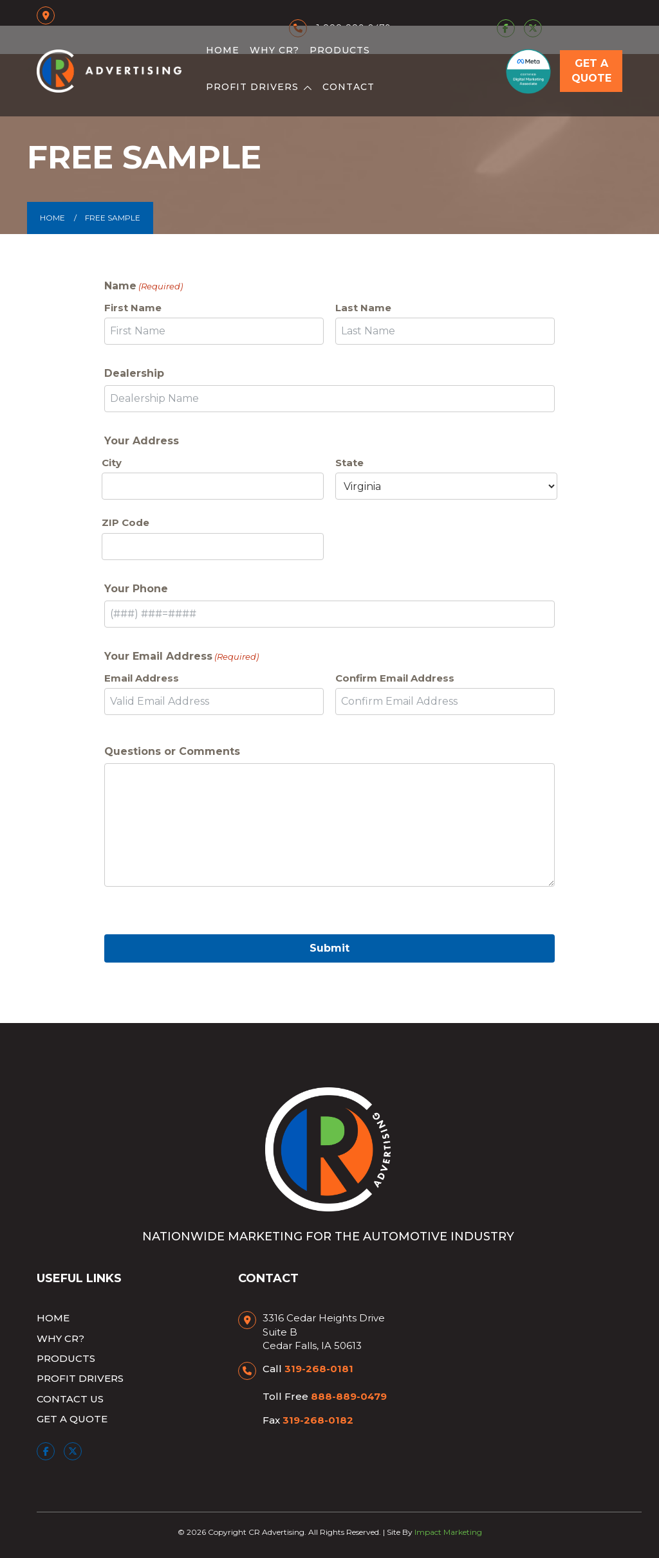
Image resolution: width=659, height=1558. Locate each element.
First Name (133, 308)
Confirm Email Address (394, 678)
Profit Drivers (252, 87)
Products (340, 50)
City (112, 463)
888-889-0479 (349, 1396)
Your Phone (136, 589)
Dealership (134, 373)
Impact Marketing (448, 1532)
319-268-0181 (318, 1369)
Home (222, 50)
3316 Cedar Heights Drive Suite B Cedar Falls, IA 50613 (324, 1332)
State (349, 463)
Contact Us (70, 1399)
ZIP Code (125, 522)
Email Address (141, 678)
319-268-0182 (318, 1420)
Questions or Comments (172, 751)
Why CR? (274, 50)
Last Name (363, 308)
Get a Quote (591, 70)
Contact (348, 87)
